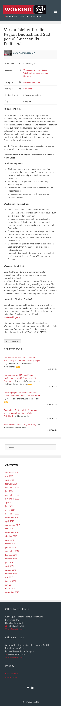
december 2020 (12, 513)
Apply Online (12, 341)
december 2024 (12, 487)
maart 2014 (10, 588)
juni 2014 (9, 584)
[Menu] (55, 11)
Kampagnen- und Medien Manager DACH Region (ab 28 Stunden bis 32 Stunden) (20, 378)
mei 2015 (9, 577)
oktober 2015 (11, 573)
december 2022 (12, 495)
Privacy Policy (11, 673)
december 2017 (12, 551)
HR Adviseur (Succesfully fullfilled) (20, 424)
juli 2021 (9, 506)
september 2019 (12, 524)
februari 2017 (11, 554)
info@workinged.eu (12, 317)
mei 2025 (9, 476)
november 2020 (12, 517)
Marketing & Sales (31, 82)
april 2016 (9, 566)
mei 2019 (9, 528)
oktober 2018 (11, 536)
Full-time (27, 88)
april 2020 (9, 521)
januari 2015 (10, 581)
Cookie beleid (11, 677)
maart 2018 (10, 543)
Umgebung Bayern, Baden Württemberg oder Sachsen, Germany (36, 72)
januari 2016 (10, 569)
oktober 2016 (11, 558)
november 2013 (12, 592)
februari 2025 (11, 483)
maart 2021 (10, 510)
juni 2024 (9, 491)
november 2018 (12, 532)
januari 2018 (10, 547)
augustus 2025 (11, 472)
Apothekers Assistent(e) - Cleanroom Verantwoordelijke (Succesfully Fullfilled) (21, 413)
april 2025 (9, 480)
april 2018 (9, 539)
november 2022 (12, 498)
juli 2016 (9, 562)
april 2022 (9, 502)
